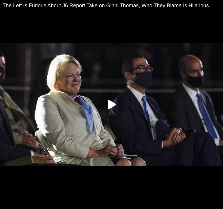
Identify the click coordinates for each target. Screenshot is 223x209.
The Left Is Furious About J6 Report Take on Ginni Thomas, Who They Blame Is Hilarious (106, 5)
